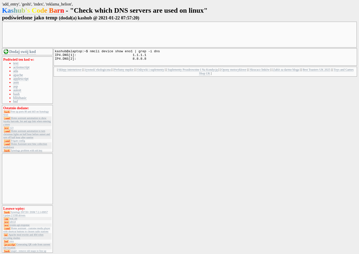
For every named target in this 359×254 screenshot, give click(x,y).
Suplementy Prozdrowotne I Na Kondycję (193, 72)
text (15, 63)
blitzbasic (20, 98)
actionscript (21, 67)
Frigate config (18, 140)
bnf (15, 101)
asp (15, 86)
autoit (17, 90)
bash (16, 94)
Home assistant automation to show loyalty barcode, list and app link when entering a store (27, 121)
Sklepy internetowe (70, 72)
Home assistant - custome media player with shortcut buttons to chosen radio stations (26, 230)
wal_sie (13, 218)
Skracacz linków (260, 72)
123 (11, 127)
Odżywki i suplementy (150, 72)
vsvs (11, 241)
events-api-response (19, 225)
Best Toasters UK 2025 (316, 72)
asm (16, 82)
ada (15, 71)
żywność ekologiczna (98, 72)
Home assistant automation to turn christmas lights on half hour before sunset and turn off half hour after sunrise (26, 134)
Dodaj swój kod (22, 52)
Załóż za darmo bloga (286, 72)
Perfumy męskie (124, 72)
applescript (20, 79)
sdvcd (12, 221)
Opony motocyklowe (233, 72)
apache (18, 75)
